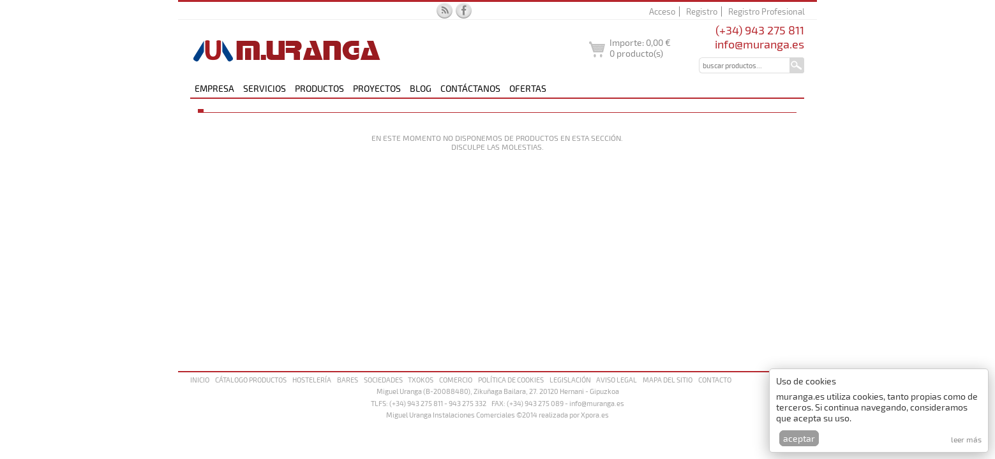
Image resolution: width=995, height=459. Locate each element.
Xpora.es (595, 415)
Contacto (714, 379)
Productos (319, 88)
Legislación (570, 379)
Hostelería (311, 379)
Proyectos (377, 88)
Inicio (199, 379)
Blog (420, 88)
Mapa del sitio (667, 379)
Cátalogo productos (251, 379)
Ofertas (527, 88)
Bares (347, 379)
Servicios (264, 88)
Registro (701, 11)
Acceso (662, 11)
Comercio (455, 379)
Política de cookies (511, 379)
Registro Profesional (766, 11)
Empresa (214, 88)
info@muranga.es (759, 44)
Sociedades (383, 379)
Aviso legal (616, 379)
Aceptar (799, 438)
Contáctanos (470, 88)
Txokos (420, 379)
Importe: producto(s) (640, 48)
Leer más (966, 439)
